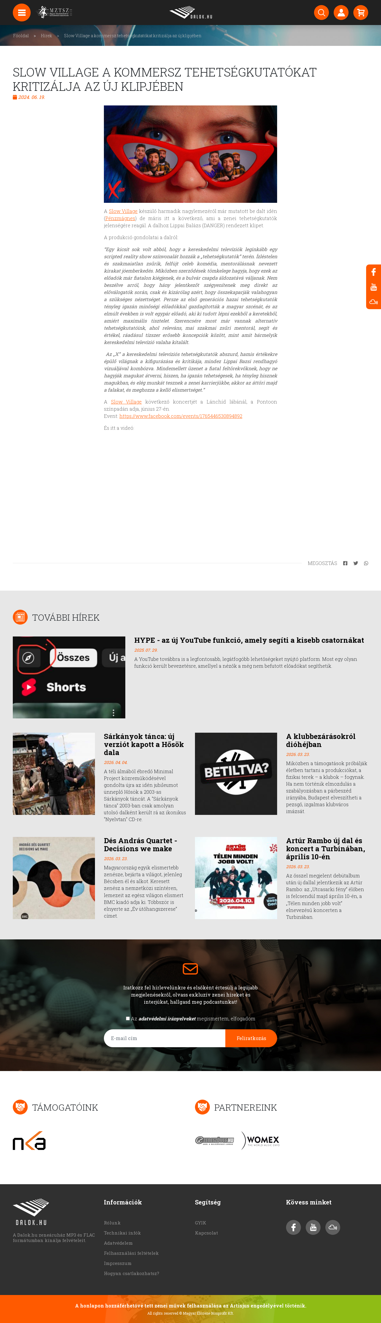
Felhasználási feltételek (131, 1253)
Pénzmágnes (120, 218)
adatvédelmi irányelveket (167, 1018)
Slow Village (123, 211)
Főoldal (21, 35)
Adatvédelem (118, 1243)
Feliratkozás (251, 1038)
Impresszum (118, 1263)
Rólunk (112, 1223)
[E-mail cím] (165, 1038)
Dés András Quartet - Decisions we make (140, 844)
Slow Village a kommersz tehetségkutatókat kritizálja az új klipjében (133, 35)
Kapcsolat (206, 1233)
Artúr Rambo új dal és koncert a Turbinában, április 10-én (325, 848)
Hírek (46, 35)
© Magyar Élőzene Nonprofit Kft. (206, 1313)
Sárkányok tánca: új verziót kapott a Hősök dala (144, 744)
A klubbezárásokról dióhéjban (321, 740)
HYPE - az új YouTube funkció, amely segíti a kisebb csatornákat (249, 640)
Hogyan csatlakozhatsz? (131, 1273)
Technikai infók (122, 1233)
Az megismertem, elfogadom (193, 1018)
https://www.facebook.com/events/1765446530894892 (180, 416)
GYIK (200, 1223)
